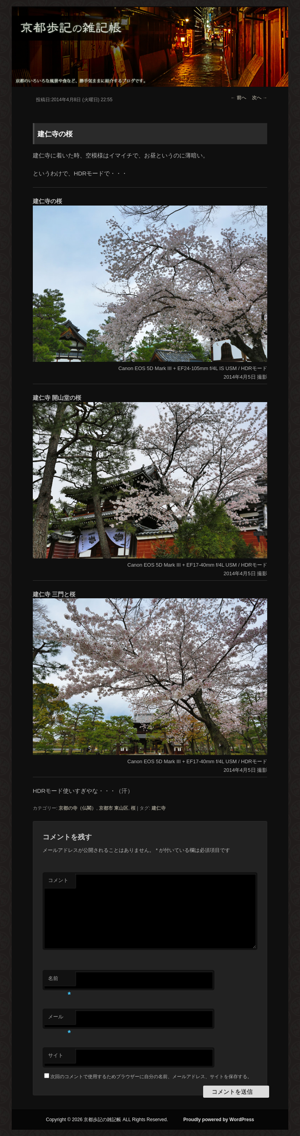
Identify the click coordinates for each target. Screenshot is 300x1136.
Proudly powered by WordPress (218, 1119)
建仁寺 (159, 808)
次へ (259, 97)
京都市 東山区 (113, 808)
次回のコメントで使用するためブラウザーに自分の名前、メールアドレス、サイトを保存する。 (151, 1076)
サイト (55, 1055)
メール (59, 1019)
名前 (59, 980)
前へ (238, 97)
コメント (58, 880)
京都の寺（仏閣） (77, 808)
